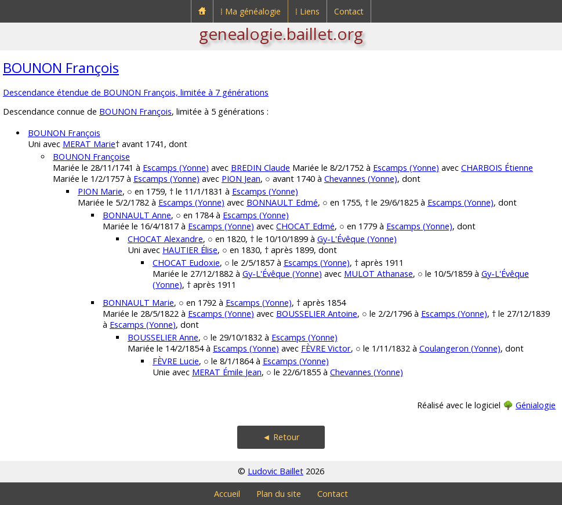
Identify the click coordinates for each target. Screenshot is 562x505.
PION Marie (100, 191)
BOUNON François (61, 67)
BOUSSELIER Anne (163, 337)
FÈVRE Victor (326, 348)
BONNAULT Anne (137, 215)
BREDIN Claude (260, 167)
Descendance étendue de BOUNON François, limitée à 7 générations (136, 92)
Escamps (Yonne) (176, 167)
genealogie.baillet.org (281, 34)
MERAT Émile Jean (227, 372)
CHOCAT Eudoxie (186, 262)
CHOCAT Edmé (305, 226)
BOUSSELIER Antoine (316, 313)
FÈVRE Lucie (176, 361)
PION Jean (241, 178)
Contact (349, 11)
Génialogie (536, 405)
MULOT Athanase (378, 273)
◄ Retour (280, 436)
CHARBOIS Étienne (497, 167)
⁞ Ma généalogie (250, 11)
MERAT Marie (89, 143)
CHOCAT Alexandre (165, 238)
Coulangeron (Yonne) (460, 348)
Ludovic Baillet (275, 471)
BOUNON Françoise (91, 156)
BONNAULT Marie (138, 302)
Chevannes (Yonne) (360, 178)
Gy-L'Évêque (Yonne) (357, 238)
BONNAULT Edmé (282, 202)
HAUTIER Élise (189, 249)
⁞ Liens (307, 11)
